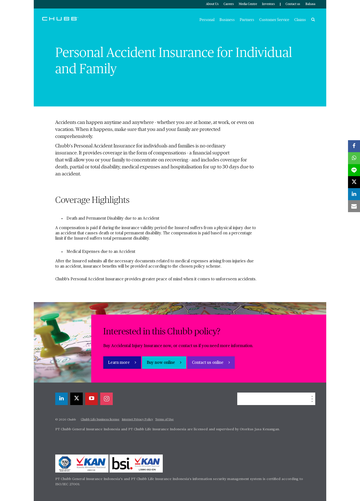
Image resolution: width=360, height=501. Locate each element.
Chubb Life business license (100, 419)
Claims (300, 20)
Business (227, 20)
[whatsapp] (354, 158)
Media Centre (248, 4)
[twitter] (76, 399)
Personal (207, 20)
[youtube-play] (91, 399)
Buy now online (161, 363)
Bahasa (310, 4)
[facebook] (354, 146)
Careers (229, 4)
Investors (268, 4)
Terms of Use (164, 419)
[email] (354, 206)
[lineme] (354, 170)
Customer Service (274, 20)
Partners (247, 20)
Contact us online (208, 363)
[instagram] (106, 399)
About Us (212, 4)
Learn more (119, 363)
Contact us (293, 4)
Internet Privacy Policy (137, 419)
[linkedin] (61, 399)
